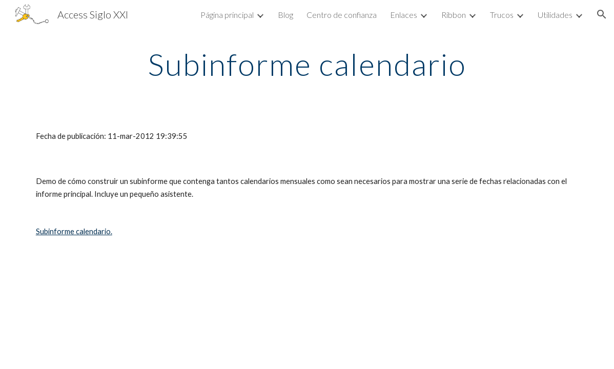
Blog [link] (285, 14)
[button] (601, 14)
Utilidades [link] (555, 14)
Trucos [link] (502, 14)
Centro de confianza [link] (341, 14)
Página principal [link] (227, 14)
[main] (307, 64)
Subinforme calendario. (74, 231)
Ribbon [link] (453, 14)
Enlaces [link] (403, 14)
